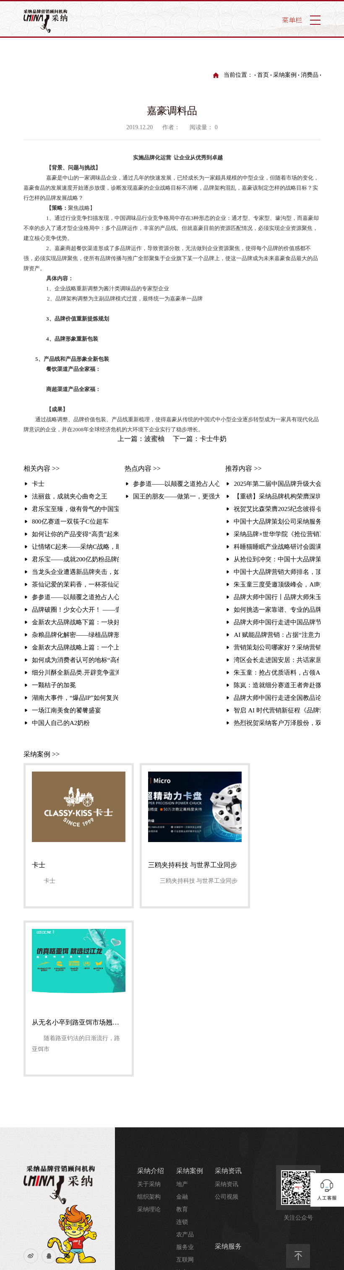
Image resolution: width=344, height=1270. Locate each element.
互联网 (185, 1091)
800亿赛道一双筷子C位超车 (70, 521)
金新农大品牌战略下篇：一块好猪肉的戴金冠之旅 (75, 622)
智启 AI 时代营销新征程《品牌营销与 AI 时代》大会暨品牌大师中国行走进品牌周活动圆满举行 (277, 710)
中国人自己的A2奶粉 (61, 723)
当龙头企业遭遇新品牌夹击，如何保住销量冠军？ (75, 572)
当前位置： (238, 75)
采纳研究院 (231, 1128)
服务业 (185, 1078)
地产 (182, 1015)
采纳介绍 (75, 1134)
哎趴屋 (147, 1204)
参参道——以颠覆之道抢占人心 (75, 597)
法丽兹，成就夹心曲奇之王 (69, 496)
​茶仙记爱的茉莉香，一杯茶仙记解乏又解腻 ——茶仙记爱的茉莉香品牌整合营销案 (75, 584)
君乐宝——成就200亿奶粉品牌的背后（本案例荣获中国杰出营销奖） (75, 559)
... (178, 1116)
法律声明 (75, 1121)
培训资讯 (226, 1154)
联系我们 (42, 1108)
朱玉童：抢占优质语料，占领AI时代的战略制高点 (277, 672)
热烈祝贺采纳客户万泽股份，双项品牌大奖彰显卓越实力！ (277, 723)
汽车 (182, 1103)
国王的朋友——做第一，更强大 (176, 496)
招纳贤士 (181, 1243)
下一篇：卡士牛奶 (200, 438)
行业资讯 (226, 1179)
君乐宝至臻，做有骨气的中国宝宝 (75, 509)
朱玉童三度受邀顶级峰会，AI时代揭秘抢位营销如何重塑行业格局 (277, 584)
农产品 (185, 1066)
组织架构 (149, 1028)
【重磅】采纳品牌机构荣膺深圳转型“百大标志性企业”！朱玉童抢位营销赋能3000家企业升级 (277, 496)
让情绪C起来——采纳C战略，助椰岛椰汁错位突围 (75, 546)
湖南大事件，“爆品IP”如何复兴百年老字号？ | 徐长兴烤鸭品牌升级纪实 (75, 697)
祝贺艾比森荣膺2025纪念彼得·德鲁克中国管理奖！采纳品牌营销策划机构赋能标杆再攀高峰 (277, 509)
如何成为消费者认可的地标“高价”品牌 (75, 660)
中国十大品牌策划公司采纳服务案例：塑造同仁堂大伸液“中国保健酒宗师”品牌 (277, 521)
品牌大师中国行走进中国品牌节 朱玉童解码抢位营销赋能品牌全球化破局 (277, 622)
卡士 (38, 483)
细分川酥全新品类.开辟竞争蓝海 (75, 672)
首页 (263, 75)
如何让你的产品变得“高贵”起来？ (75, 534)
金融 (182, 1028)
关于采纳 (149, 1015)
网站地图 (42, 1121)
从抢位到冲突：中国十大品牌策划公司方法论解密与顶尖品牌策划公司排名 (277, 559)
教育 (182, 1041)
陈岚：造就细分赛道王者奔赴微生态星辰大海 (277, 685)
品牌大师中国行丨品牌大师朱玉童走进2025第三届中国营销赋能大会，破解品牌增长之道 (277, 597)
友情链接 (75, 1108)
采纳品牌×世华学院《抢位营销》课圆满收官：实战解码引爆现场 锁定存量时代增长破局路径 (277, 534)
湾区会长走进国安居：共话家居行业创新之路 (277, 660)
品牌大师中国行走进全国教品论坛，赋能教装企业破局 (277, 697)
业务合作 (181, 1218)
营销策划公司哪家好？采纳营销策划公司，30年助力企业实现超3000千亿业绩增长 (277, 647)
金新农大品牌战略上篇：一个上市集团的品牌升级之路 (75, 647)
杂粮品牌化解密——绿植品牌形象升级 (75, 634)
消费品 (309, 75)
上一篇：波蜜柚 (140, 438)
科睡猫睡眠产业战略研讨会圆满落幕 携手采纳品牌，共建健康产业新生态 (277, 546)
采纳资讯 (228, 1002)
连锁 (182, 1053)
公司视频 (226, 1028)
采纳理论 (149, 1041)
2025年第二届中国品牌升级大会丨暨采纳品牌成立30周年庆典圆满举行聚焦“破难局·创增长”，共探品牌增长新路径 (277, 483)
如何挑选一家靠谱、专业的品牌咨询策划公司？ (277, 609)
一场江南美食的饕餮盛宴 (66, 710)
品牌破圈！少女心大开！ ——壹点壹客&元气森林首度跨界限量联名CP (75, 609)
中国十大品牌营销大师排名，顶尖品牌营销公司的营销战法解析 (277, 572)
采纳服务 (228, 1077)
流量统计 (42, 1134)
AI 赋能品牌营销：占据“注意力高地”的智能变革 (277, 634)
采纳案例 (285, 75)
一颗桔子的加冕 (54, 685)
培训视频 (226, 1166)
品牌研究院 (229, 1141)
